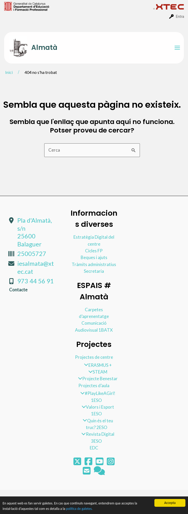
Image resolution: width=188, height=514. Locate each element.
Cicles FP (94, 250)
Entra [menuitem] (180, 16)
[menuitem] (78, 6)
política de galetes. (79, 509)
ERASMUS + (96, 365)
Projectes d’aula (93, 385)
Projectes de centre (94, 357)
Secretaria (94, 271)
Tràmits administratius (94, 264)
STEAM (96, 372)
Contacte (18, 289)
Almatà (44, 47)
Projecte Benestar (97, 378)
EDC (94, 447)
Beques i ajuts (94, 257)
